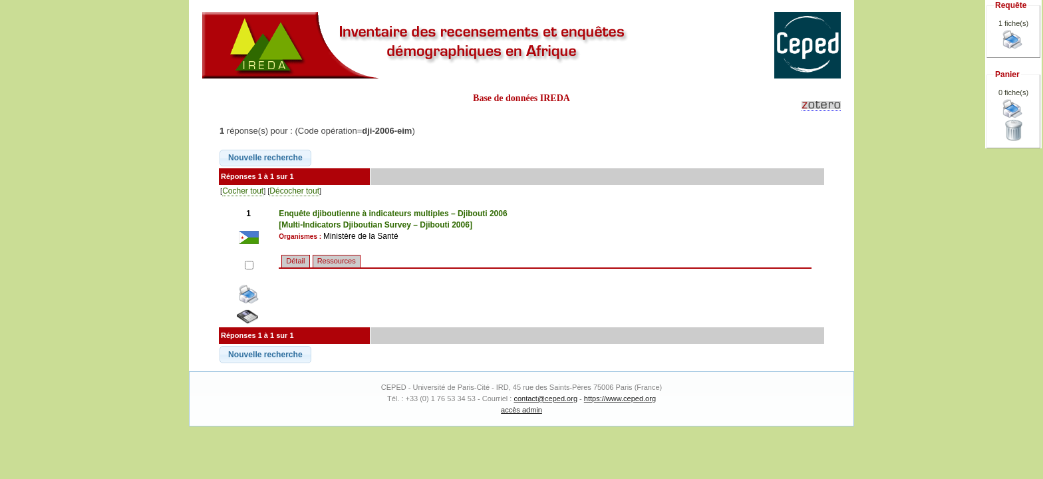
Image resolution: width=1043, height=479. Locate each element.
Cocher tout (242, 191)
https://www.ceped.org (620, 398)
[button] (265, 158)
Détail (295, 261)
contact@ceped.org (545, 398)
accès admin (521, 410)
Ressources (336, 261)
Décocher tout (294, 191)
